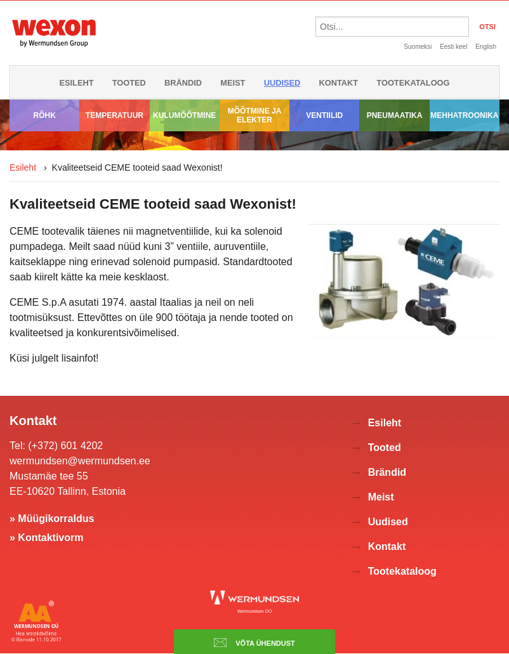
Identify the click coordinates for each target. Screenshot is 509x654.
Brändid (183, 83)
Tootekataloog (412, 83)
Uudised (282, 83)
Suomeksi (418, 46)
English (485, 46)
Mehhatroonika (464, 115)
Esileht (76, 83)
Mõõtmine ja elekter (255, 115)
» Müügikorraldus (52, 518)
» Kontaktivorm (46, 537)
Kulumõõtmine (184, 115)
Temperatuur (114, 115)
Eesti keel (453, 46)
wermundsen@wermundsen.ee (80, 460)
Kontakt (339, 83)
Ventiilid (324, 115)
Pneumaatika (395, 115)
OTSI (487, 26)
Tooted (129, 83)
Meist (232, 83)
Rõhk (44, 115)
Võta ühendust (254, 642)
